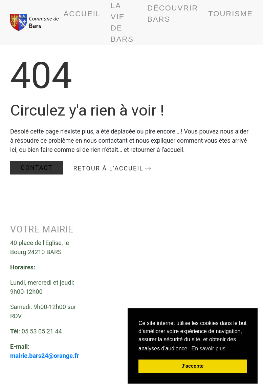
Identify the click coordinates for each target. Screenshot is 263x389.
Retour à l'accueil (108, 168)
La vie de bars (122, 22)
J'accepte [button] (192, 366)
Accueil (82, 13)
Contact (37, 167)
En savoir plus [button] (209, 348)
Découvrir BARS (172, 13)
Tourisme (230, 13)
